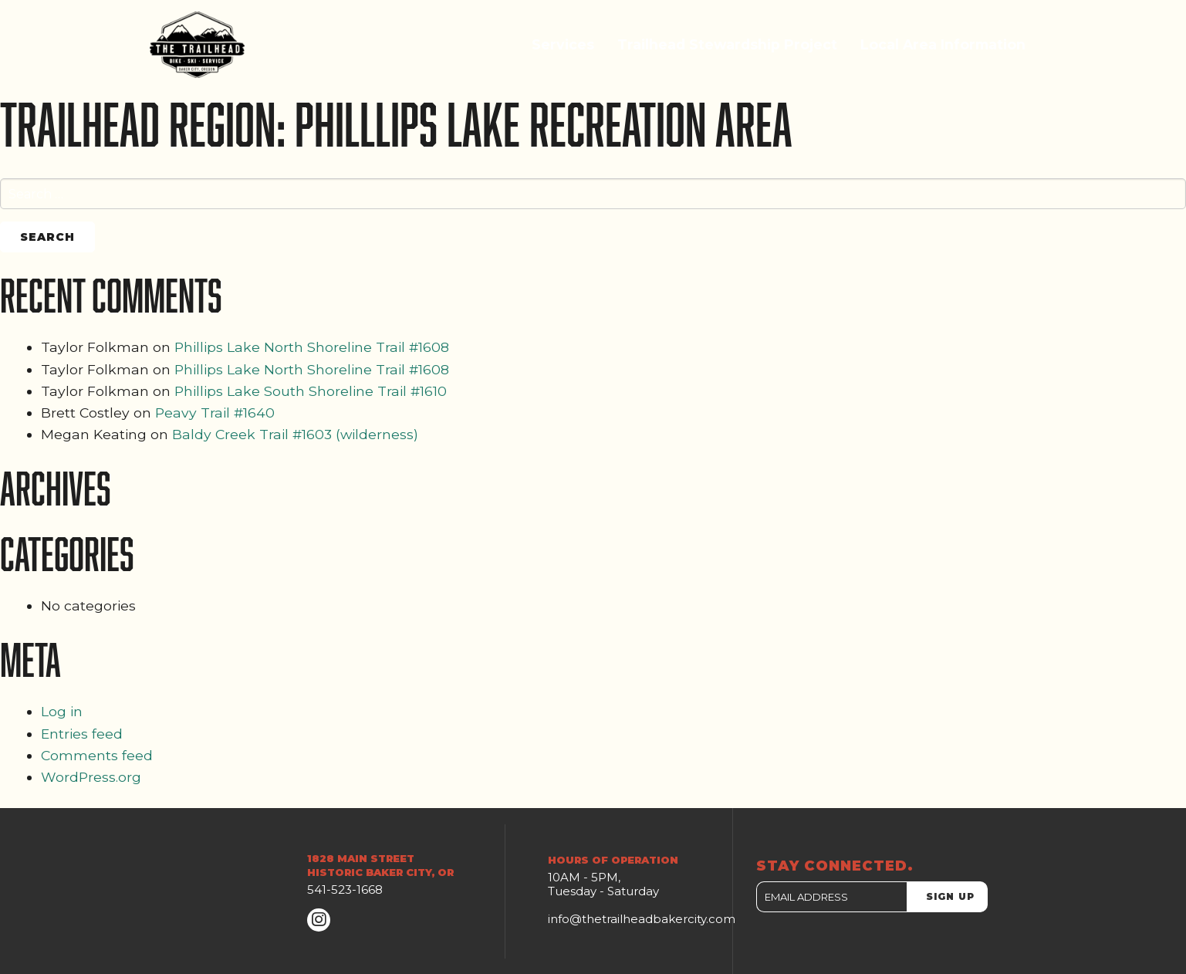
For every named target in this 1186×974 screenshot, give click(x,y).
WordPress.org (91, 777)
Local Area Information (943, 44)
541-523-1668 (345, 889)
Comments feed (97, 755)
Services (563, 44)
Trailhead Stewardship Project (727, 44)
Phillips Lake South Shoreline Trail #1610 (310, 391)
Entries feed (82, 733)
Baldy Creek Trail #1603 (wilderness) (295, 434)
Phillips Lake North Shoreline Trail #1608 (311, 347)
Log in (62, 711)
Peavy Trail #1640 (215, 412)
